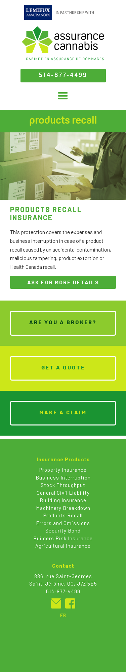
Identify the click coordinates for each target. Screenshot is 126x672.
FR (63, 615)
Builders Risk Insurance (63, 538)
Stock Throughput (63, 485)
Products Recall (63, 515)
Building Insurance (63, 500)
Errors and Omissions (63, 523)
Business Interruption (63, 477)
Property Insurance (63, 470)
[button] (63, 96)
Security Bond (63, 530)
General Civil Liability (63, 493)
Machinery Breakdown (63, 508)
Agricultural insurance (63, 546)
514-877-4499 (63, 75)
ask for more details (63, 282)
